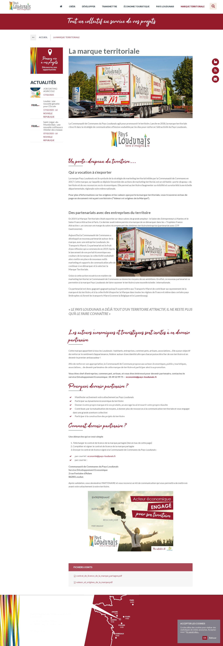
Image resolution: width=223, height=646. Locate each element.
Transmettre (109, 6)
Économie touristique (136, 6)
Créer (72, 6)
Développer (88, 6)
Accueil (61, 7)
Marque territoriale (193, 6)
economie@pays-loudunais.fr (102, 456)
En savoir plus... (192, 632)
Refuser (212, 638)
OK (204, 638)
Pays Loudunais (165, 6)
